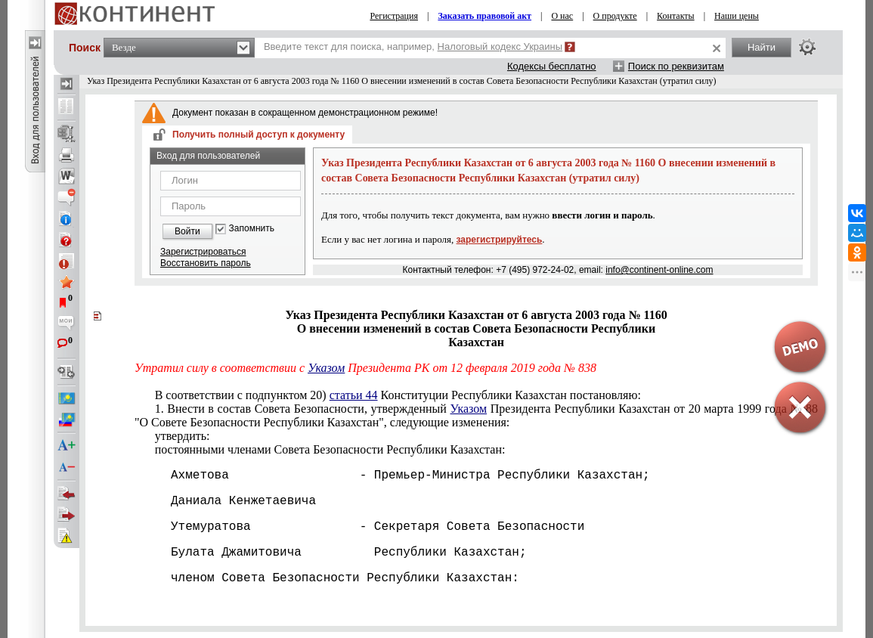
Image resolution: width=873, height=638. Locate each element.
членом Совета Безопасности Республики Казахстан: (327, 578)
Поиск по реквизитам (676, 66)
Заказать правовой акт (484, 16)
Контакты (676, 16)
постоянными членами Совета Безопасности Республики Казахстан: (330, 449)
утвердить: (182, 435)
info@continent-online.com (659, 270)
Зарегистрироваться (203, 251)
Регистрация (394, 16)
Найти (761, 47)
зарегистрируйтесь (500, 239)
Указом (326, 367)
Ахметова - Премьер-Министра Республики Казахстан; (392, 475)
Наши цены (736, 16)
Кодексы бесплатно (551, 66)
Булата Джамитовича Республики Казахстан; (330, 552)
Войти (187, 231)
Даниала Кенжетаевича (225, 501)
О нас (562, 16)
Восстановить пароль (205, 263)
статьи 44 (354, 395)
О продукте (615, 16)
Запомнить (251, 229)
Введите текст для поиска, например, (413, 46)
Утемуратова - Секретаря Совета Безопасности (359, 527)
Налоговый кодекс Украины (500, 46)
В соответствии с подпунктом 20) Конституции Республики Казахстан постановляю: (398, 395)
